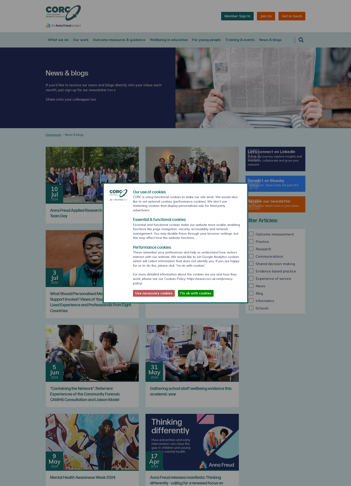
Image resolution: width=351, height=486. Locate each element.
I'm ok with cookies (195, 293)
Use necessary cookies (154, 293)
